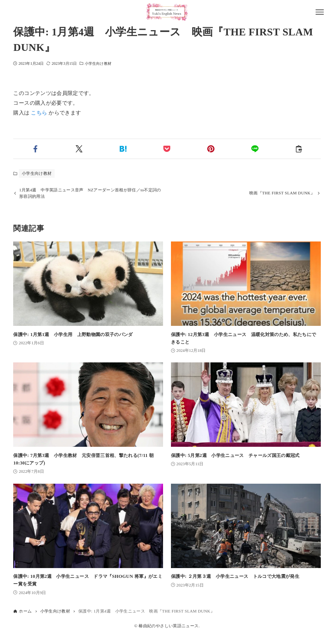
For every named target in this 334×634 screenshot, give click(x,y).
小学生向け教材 (98, 63)
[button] (35, 149)
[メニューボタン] (319, 12)
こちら (39, 113)
